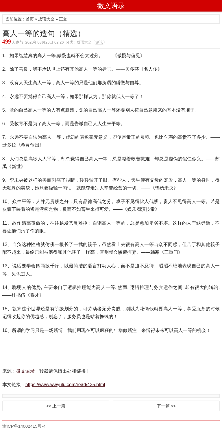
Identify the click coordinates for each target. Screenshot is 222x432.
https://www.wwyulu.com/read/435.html (65, 384)
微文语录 (111, 6)
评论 (99, 42)
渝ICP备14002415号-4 (24, 426)
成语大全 (46, 19)
